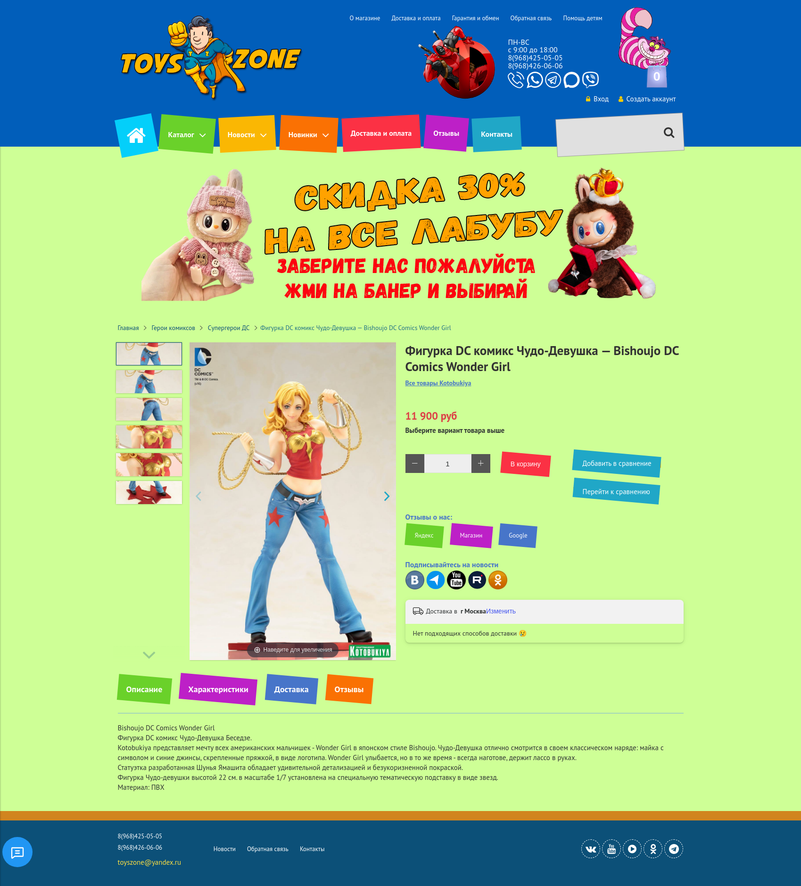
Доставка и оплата (415, 18)
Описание (144, 689)
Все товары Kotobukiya (438, 383)
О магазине (364, 18)
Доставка (291, 689)
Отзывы (446, 133)
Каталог (181, 134)
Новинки (303, 134)
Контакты (496, 134)
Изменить (501, 611)
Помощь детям (582, 18)
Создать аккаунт (647, 98)
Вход (596, 98)
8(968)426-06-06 (535, 65)
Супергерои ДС (229, 327)
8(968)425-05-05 (535, 57)
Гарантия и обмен (475, 18)
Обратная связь (531, 18)
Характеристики (218, 689)
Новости (241, 134)
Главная (128, 327)
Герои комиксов (174, 327)
